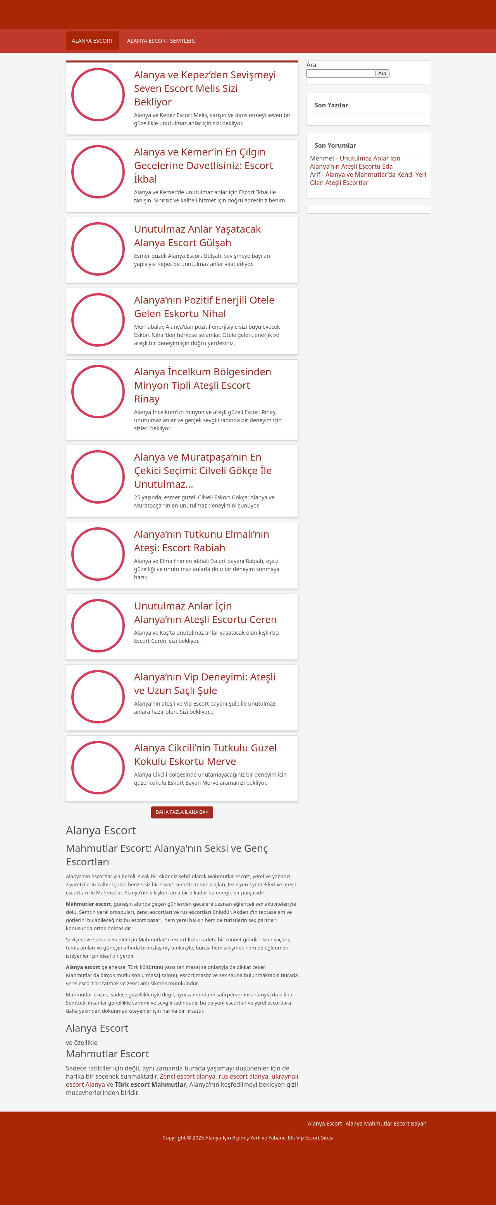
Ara (312, 64)
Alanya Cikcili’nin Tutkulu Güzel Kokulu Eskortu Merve (205, 754)
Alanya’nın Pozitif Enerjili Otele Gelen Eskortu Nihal (204, 306)
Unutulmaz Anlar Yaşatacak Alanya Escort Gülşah (197, 235)
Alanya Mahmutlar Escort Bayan (386, 1123)
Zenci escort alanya (187, 1076)
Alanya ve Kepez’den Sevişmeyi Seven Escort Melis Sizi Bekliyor (205, 88)
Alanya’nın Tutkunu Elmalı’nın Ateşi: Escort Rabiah (201, 540)
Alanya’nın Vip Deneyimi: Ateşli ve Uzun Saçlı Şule (205, 683)
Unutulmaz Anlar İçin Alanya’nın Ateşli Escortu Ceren (205, 612)
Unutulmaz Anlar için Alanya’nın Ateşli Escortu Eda (355, 162)
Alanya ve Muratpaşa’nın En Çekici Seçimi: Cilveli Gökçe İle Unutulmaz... (203, 470)
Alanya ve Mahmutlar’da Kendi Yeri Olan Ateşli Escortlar (368, 178)
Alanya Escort (92, 40)
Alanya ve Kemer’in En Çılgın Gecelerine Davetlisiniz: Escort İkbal (203, 165)
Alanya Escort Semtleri (161, 40)
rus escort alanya (243, 1076)
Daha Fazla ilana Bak (182, 812)
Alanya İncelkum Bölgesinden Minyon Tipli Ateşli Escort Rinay (203, 385)
